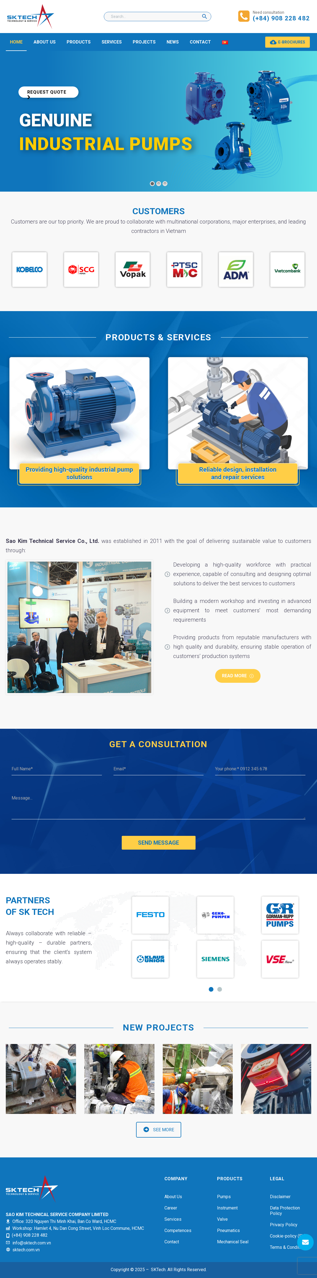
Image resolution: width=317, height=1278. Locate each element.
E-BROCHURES (287, 42)
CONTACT (200, 42)
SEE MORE (158, 1129)
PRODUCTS (79, 42)
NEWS (173, 42)
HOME (16, 42)
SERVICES (112, 42)
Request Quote (47, 96)
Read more (238, 676)
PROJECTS (144, 42)
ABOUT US (45, 42)
